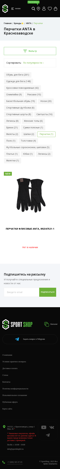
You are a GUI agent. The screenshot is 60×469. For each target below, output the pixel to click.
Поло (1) (10, 140)
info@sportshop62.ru (15, 449)
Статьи (5, 375)
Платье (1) (12, 153)
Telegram (30, 339)
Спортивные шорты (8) (18, 114)
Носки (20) (46, 101)
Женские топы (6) (33, 120)
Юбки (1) (28, 153)
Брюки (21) (12, 127)
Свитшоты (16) (44, 114)
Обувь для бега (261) (17, 74)
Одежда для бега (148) (18, 81)
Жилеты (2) (12, 134)
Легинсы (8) (12, 120)
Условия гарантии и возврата (14, 361)
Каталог (51, 324)
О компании (7, 355)
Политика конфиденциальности (15, 389)
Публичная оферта (10, 402)
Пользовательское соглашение (14, 395)
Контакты (6, 382)
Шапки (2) (29, 134)
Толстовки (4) (28, 140)
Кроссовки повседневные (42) (22, 87)
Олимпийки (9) (14, 94)
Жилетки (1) (12, 160)
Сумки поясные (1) (33, 127)
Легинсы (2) (44, 153)
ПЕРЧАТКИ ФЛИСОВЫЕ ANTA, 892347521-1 (30, 228)
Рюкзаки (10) (34, 94)
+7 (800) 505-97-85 (14, 462)
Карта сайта (7, 409)
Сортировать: (13, 62)
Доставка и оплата (9, 368)
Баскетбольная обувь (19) (20, 101)
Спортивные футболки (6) (20, 107)
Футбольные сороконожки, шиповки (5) (27, 147)
